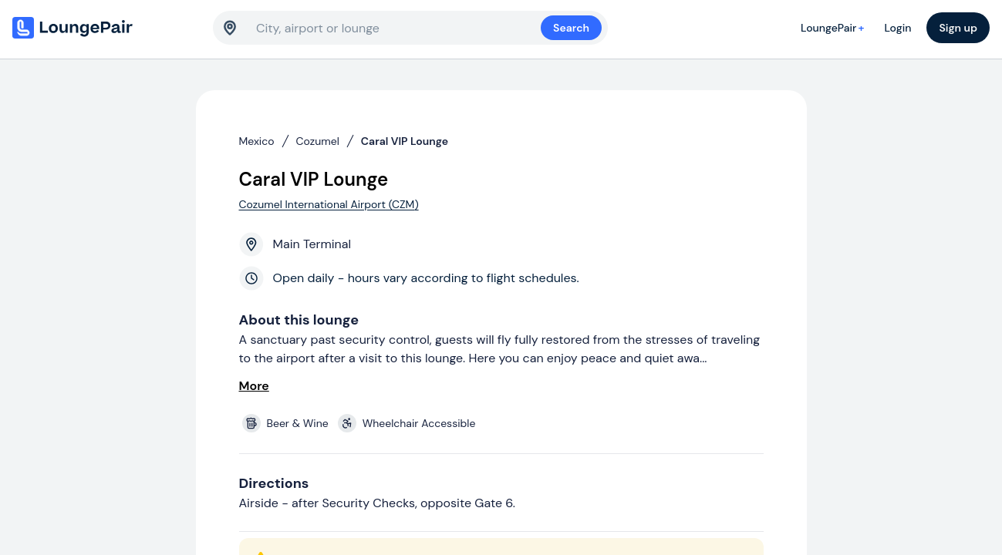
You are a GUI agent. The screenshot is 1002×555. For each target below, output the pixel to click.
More (254, 386)
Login (897, 28)
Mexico (257, 141)
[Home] (104, 27)
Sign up (958, 28)
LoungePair (835, 27)
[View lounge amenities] (504, 423)
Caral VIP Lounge (404, 141)
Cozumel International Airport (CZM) (329, 204)
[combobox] (398, 28)
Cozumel (317, 141)
